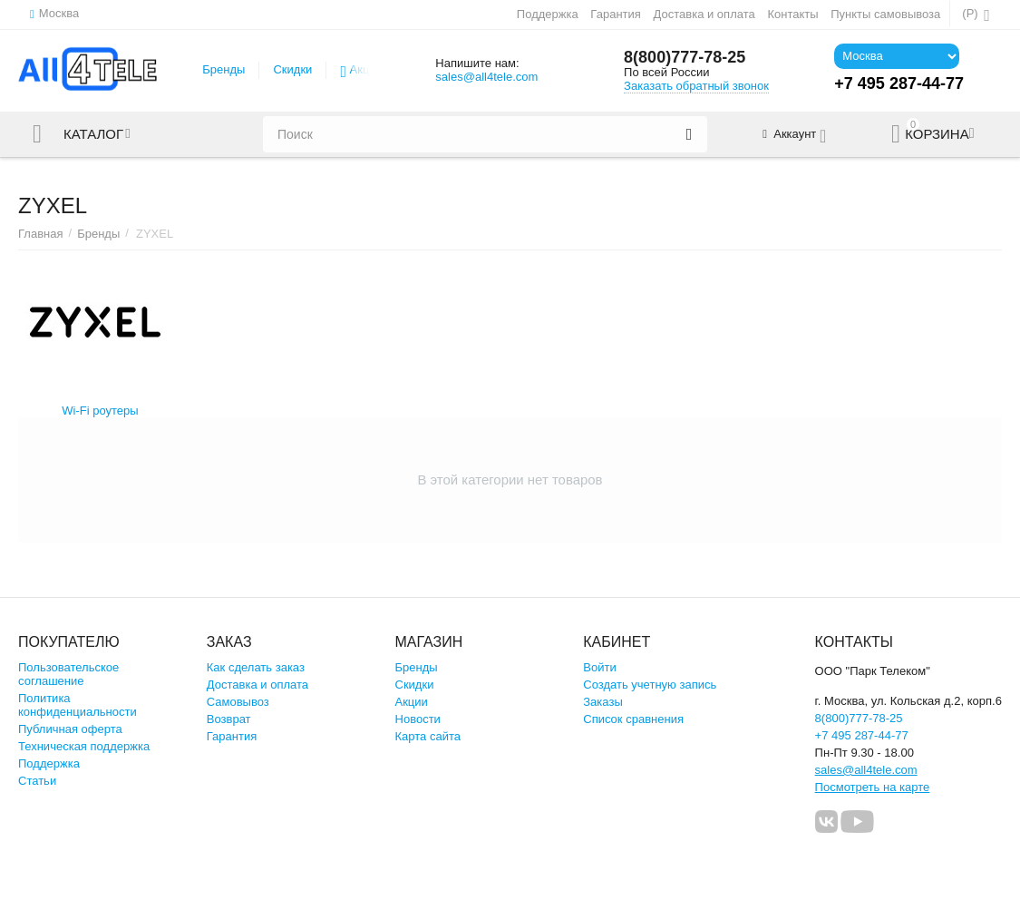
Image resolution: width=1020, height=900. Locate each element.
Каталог (93, 134)
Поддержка (547, 14)
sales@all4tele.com (486, 76)
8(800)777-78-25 (684, 57)
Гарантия (615, 14)
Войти (599, 667)
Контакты (792, 14)
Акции (366, 69)
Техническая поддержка (84, 746)
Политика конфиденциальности (77, 705)
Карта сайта (428, 736)
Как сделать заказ (256, 667)
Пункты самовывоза (885, 14)
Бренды (223, 69)
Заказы (603, 702)
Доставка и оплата (703, 14)
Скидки (292, 69)
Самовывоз (238, 702)
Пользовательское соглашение (68, 674)
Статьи (37, 781)
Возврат (229, 719)
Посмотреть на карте (872, 787)
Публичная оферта (70, 729)
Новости (418, 719)
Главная (40, 233)
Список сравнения (633, 719)
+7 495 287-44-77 (861, 735)
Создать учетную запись (649, 684)
